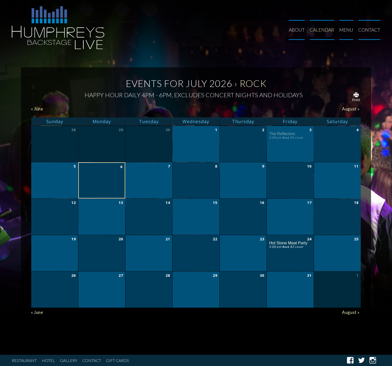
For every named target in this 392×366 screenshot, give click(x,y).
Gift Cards (117, 360)
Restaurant (24, 360)
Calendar (322, 30)
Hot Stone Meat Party (288, 243)
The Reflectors (282, 134)
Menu (346, 30)
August (351, 108)
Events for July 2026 (179, 83)
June (37, 108)
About (297, 30)
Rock (285, 137)
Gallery (68, 360)
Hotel (48, 360)
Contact (369, 30)
